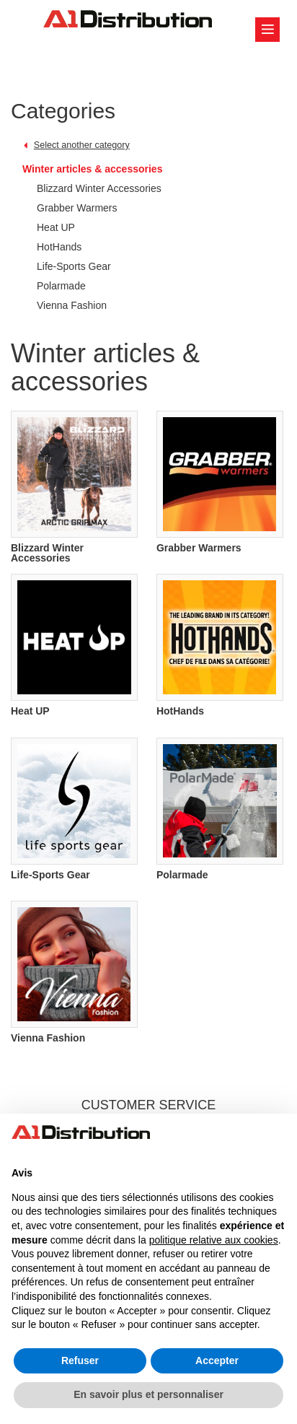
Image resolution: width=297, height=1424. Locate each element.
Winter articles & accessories (92, 169)
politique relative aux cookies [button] (213, 1240)
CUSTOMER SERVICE (148, 1105)
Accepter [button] (217, 1360)
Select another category (82, 145)
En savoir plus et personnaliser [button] (148, 1394)
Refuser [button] (80, 1360)
